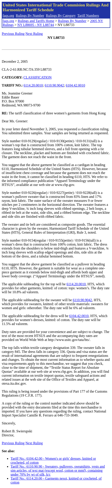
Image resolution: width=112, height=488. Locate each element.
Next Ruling (34, 34)
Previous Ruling (13, 34)
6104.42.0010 (75, 85)
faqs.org (8, 15)
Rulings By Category (61, 15)
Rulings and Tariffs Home (36, 21)
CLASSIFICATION (38, 77)
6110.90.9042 (54, 85)
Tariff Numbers (88, 15)
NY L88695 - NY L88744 (35, 25)
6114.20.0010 (33, 85)
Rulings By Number (30, 15)
